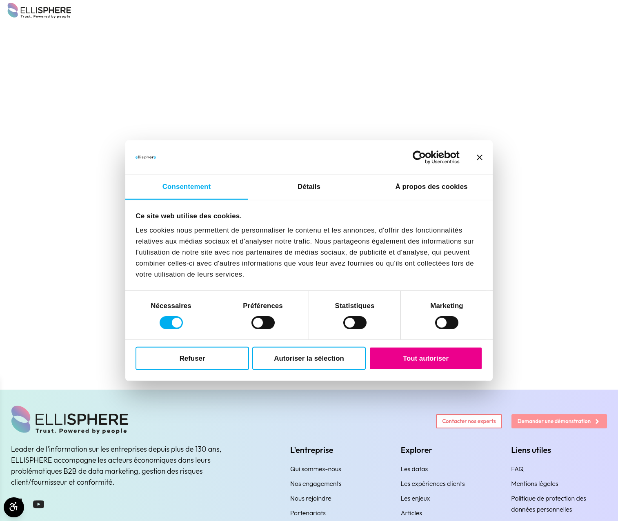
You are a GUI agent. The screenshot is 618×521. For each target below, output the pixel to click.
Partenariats (308, 513)
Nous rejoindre (310, 498)
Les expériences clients (433, 483)
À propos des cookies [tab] (431, 187)
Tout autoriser (426, 358)
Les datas (414, 469)
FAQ (517, 469)
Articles (411, 513)
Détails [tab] (309, 187)
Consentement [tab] (186, 187)
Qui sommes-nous (315, 469)
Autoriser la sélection (309, 358)
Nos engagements (316, 483)
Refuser (192, 358)
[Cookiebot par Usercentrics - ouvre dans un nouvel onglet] (424, 157)
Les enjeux (415, 498)
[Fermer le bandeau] (479, 157)
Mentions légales (534, 483)
